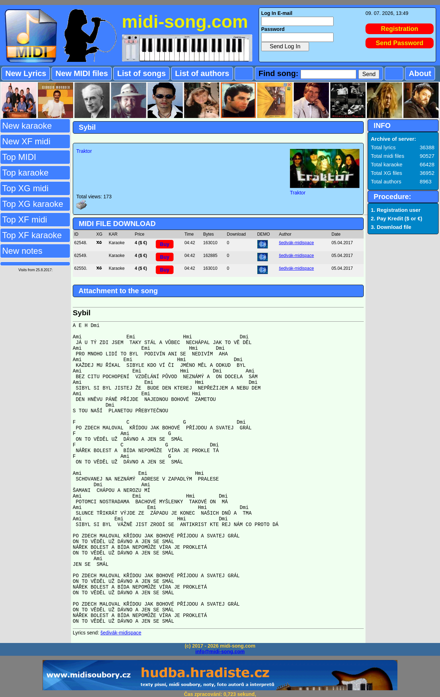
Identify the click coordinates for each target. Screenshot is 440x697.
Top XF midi (24, 219)
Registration (399, 28)
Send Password (399, 43)
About (420, 73)
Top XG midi (25, 188)
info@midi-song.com (220, 651)
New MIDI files (81, 73)
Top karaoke (25, 172)
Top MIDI (19, 157)
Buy (164, 244)
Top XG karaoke (32, 204)
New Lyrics (25, 73)
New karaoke (27, 125)
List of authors (202, 73)
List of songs (141, 73)
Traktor (84, 151)
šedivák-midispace (296, 242)
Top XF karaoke (32, 235)
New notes (22, 251)
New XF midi (26, 141)
